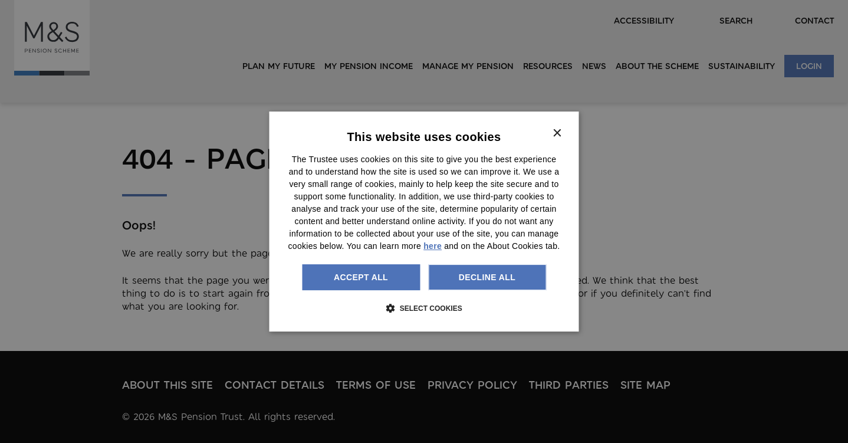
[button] (424, 308)
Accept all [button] (361, 277)
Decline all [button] (487, 277)
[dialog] (424, 221)
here (432, 246)
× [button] (557, 133)
